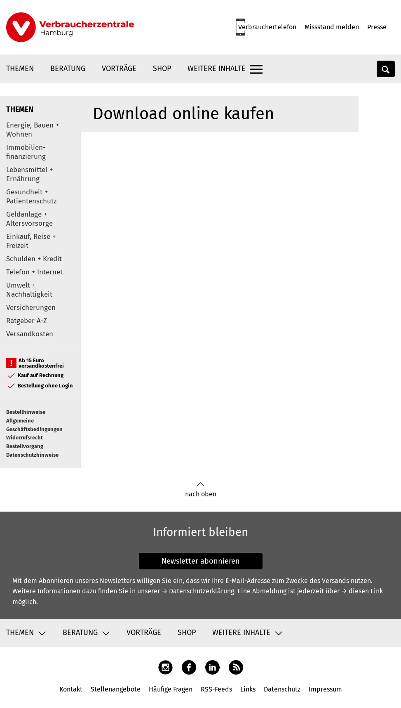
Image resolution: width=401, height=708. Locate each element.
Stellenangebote (116, 689)
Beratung (67, 68)
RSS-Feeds (216, 689)
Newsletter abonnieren (201, 561)
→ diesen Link (362, 591)
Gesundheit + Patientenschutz (31, 196)
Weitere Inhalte (217, 68)
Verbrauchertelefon (267, 27)
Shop (162, 68)
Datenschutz (282, 689)
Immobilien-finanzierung (26, 152)
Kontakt (70, 689)
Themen (20, 68)
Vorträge (119, 68)
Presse (377, 27)
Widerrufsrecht (24, 437)
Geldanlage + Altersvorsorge (29, 219)
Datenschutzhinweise (32, 455)
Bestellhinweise (25, 412)
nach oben (200, 490)
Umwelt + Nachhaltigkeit (29, 290)
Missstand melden (332, 27)
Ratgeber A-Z (26, 320)
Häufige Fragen (170, 689)
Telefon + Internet (34, 272)
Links (248, 689)
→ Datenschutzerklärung (198, 591)
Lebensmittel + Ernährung (29, 174)
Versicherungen (31, 307)
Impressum (325, 689)
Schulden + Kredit (34, 259)
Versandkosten (29, 334)
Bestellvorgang (24, 446)
